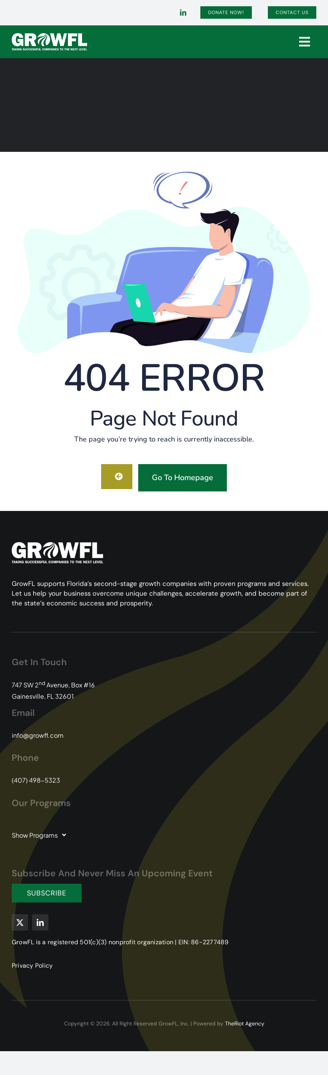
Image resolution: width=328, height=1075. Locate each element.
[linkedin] (183, 12)
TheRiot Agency (244, 1023)
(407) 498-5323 (36, 780)
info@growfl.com (38, 735)
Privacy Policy (32, 965)
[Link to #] (304, 42)
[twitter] (20, 922)
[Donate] (226, 12)
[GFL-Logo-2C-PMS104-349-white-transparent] (49, 36)
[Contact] (292, 12)
